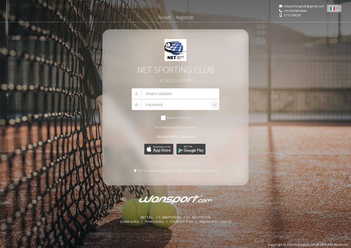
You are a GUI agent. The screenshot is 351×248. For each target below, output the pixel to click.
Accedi (164, 17)
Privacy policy (155, 221)
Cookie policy (130, 221)
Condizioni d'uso (182, 221)
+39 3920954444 (294, 11)
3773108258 (292, 15)
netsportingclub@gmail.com (303, 6)
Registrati (184, 17)
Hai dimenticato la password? (175, 127)
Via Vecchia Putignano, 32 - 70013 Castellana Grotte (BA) (178, 170)
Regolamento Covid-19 (215, 221)
